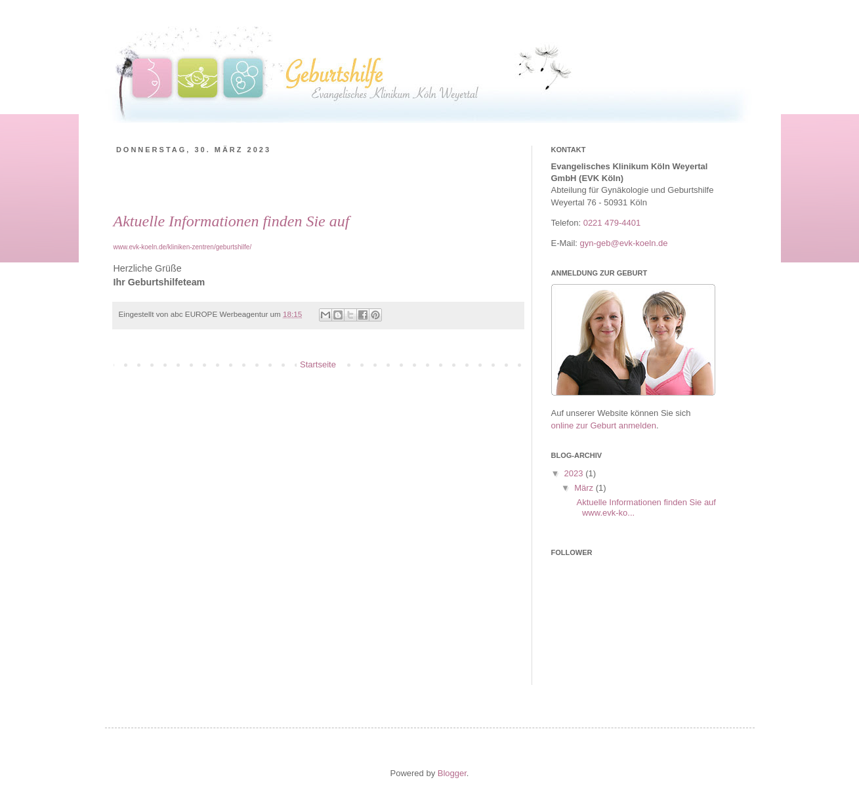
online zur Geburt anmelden (603, 425)
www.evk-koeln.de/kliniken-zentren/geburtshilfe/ (183, 247)
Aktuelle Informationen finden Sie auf (232, 221)
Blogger (452, 773)
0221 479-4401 (611, 223)
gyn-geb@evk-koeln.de (624, 243)
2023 (575, 473)
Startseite (318, 364)
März (585, 488)
